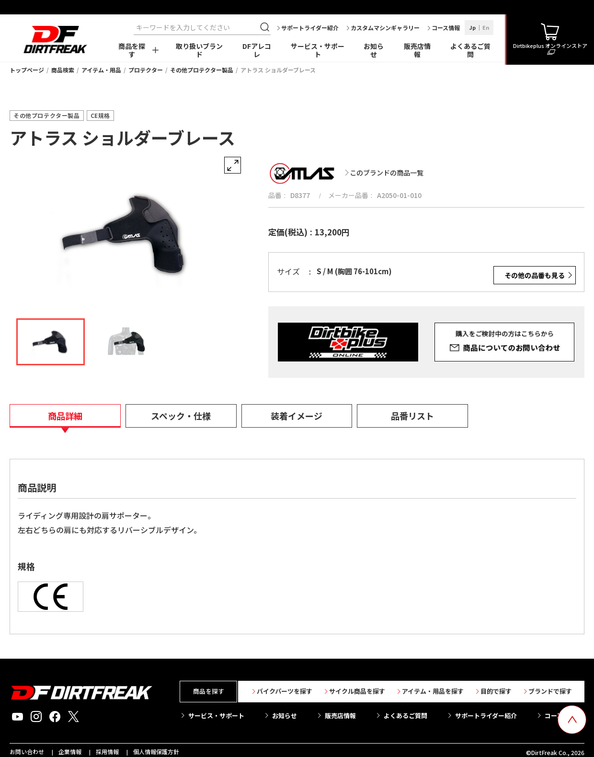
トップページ (27, 70)
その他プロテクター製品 (201, 70)
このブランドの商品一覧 (386, 172)
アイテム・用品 (101, 70)
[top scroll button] (572, 719)
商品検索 (62, 70)
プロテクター (145, 70)
